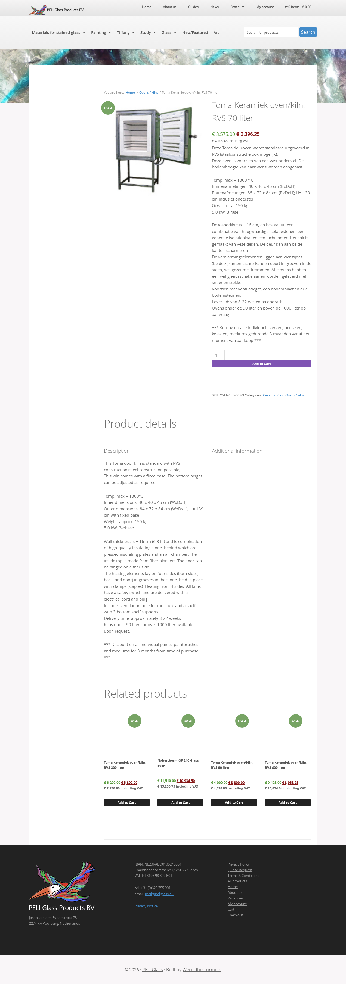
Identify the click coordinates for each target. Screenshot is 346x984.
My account (237, 903)
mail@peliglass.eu (159, 893)
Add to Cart (261, 363)
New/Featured (195, 32)
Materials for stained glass (59, 32)
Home (233, 886)
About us (235, 892)
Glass (169, 32)
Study (148, 32)
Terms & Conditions (243, 875)
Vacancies (235, 898)
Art (216, 32)
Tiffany (126, 32)
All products (237, 881)
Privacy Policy (239, 864)
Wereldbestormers (202, 970)
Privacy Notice (146, 906)
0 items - (298, 7)
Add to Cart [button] (127, 802)
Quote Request (240, 869)
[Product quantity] (218, 355)
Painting (101, 32)
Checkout (235, 915)
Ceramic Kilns (273, 395)
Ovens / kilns (148, 92)
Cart (231, 909)
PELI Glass (152, 970)
